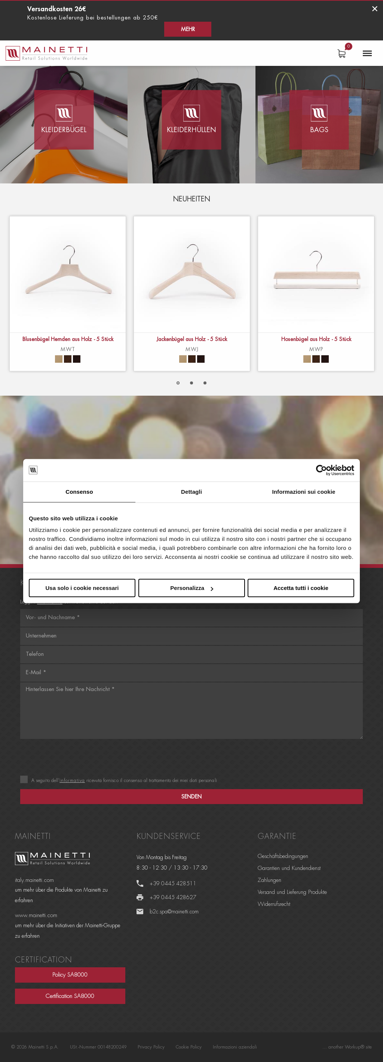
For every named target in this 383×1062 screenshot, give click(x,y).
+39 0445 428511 (173, 883)
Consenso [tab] (79, 492)
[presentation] (77, 758)
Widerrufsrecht (274, 904)
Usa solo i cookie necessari (82, 588)
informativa (72, 780)
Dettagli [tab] (191, 492)
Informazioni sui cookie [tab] (303, 492)
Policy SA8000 (70, 975)
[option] (67, 293)
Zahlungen (269, 880)
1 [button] (178, 382)
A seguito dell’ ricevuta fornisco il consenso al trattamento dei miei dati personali (118, 780)
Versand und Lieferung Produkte (292, 892)
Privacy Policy (151, 1047)
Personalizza (191, 588)
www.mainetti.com (36, 915)
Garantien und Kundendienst (289, 868)
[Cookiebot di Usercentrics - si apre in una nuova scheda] (321, 470)
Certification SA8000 (70, 996)
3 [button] (204, 382)
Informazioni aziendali (235, 1047)
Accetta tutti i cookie (300, 588)
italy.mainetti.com (34, 880)
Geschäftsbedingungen (283, 856)
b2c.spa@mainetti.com (174, 911)
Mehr (348, 13)
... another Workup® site (347, 1047)
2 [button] (191, 382)
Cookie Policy (189, 1047)
